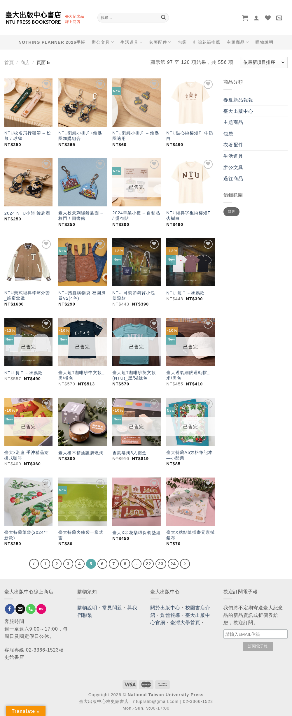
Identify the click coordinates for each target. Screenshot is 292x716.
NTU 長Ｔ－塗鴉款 (23, 373)
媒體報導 (170, 615)
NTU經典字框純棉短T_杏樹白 (189, 215)
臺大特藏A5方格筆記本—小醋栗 (189, 455)
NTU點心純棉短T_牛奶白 (189, 136)
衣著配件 (160, 42)
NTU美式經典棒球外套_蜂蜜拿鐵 (27, 295)
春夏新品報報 (238, 99)
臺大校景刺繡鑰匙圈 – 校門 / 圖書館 (80, 215)
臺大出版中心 (238, 111)
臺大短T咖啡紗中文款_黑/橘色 (81, 375)
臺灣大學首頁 (185, 622)
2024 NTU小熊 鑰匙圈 (27, 213)
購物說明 (264, 42)
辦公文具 (103, 42)
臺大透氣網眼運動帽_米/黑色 (188, 375)
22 (148, 563)
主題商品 (238, 42)
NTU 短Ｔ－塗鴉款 (185, 293)
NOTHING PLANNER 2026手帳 (52, 42)
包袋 (182, 42)
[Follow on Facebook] (10, 609)
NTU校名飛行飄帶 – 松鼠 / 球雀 (27, 136)
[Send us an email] (20, 609)
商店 (25, 62)
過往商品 (233, 178)
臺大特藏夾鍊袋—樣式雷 (81, 535)
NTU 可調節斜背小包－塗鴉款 (136, 295)
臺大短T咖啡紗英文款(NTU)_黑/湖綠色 (134, 375)
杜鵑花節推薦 (206, 42)
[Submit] (164, 18)
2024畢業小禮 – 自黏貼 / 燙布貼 (136, 215)
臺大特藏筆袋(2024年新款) (26, 535)
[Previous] (34, 564)
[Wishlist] (268, 17)
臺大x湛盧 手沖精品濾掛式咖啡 (26, 455)
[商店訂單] (264, 62)
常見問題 (112, 607)
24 (173, 563)
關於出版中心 (166, 607)
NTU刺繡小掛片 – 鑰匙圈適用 (135, 136)
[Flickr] (41, 609)
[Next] (185, 564)
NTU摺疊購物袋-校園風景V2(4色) (82, 295)
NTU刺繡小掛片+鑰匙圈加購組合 (80, 136)
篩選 (231, 212)
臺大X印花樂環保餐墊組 (136, 532)
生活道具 (131, 42)
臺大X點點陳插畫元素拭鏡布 (190, 535)
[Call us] (31, 609)
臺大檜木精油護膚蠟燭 (81, 452)
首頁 (9, 62)
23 (161, 563)
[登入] (256, 17)
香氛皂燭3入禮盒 (129, 452)
